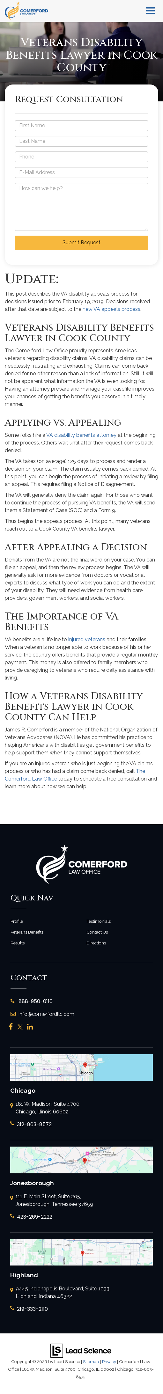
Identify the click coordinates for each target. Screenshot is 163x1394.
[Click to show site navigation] (150, 11)
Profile (17, 921)
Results (18, 942)
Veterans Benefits (27, 932)
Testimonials (98, 921)
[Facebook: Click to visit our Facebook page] (11, 1027)
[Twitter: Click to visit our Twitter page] (20, 1027)
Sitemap (91, 1361)
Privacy (109, 1361)
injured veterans (86, 639)
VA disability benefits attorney (81, 435)
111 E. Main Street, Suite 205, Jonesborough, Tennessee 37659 (51, 1200)
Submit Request (81, 242)
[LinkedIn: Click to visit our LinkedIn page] (30, 1027)
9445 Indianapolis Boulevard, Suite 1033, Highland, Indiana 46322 (60, 1293)
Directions (96, 942)
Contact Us (97, 932)
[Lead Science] (80, 1350)
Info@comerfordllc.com (42, 1014)
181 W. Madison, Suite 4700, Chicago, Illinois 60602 (45, 1108)
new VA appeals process (111, 309)
